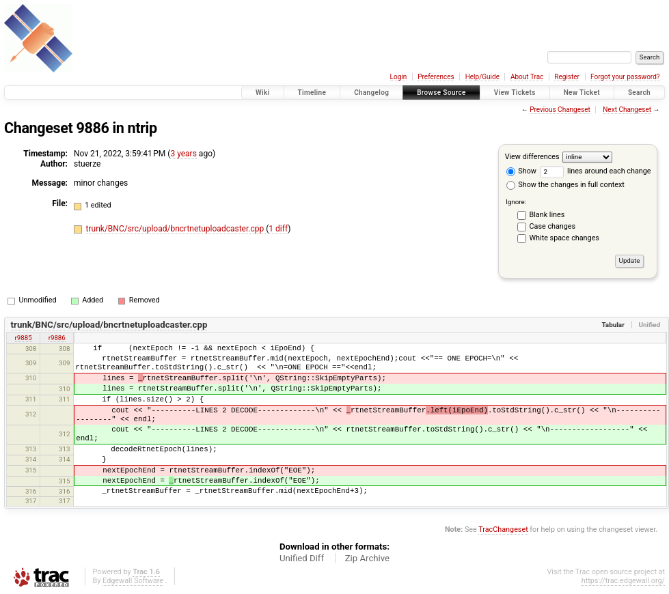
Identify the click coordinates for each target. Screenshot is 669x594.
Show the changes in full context (565, 184)
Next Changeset (627, 109)
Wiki (263, 92)
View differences (532, 156)
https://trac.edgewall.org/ (623, 580)
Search (639, 92)
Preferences (436, 77)
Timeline (312, 92)
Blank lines (547, 214)
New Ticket (582, 92)
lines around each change (595, 171)
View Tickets (515, 92)
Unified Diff (301, 558)
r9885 (23, 337)
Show (521, 171)
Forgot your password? (625, 77)
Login (398, 77)
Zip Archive (367, 558)
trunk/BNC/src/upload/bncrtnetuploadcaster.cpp (176, 229)
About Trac (526, 77)
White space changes (564, 238)
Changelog (371, 92)
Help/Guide (482, 77)
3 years (183, 153)
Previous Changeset (560, 109)
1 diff (278, 229)
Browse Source (441, 92)
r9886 (57, 337)
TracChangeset (503, 529)
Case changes (553, 226)
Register (566, 77)
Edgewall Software (133, 580)
